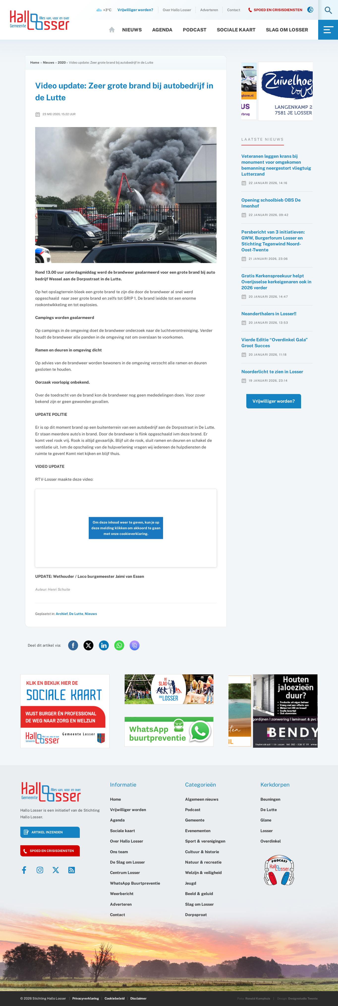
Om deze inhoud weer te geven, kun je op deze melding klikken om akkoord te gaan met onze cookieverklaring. (125, 528)
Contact (233, 10)
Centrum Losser (125, 872)
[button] (328, 10)
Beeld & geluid (199, 893)
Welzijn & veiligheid (203, 872)
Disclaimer (138, 998)
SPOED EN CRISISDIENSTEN (278, 10)
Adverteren (209, 10)
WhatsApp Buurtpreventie (135, 883)
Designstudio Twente (303, 998)
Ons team (119, 851)
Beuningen (270, 799)
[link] (310, 10)
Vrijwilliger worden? (269, 411)
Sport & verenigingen (205, 841)
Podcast (194, 29)
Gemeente (194, 820)
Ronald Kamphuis (257, 998)
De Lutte (76, 614)
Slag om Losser (287, 29)
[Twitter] (55, 870)
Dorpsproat (196, 914)
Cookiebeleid (115, 998)
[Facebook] (24, 870)
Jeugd (190, 883)
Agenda (162, 29)
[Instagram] (40, 870)
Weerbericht (122, 893)
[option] (277, 91)
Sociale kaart (236, 29)
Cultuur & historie (202, 851)
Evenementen (197, 830)
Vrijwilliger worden (128, 809)
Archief (62, 614)
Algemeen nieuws (201, 799)
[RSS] (71, 870)
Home (114, 30)
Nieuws (132, 29)
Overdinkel (270, 841)
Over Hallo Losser (177, 10)
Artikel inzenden (47, 832)
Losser (266, 830)
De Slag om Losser (127, 862)
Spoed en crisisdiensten (52, 851)
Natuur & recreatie (203, 862)
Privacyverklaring (85, 998)
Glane (265, 820)
